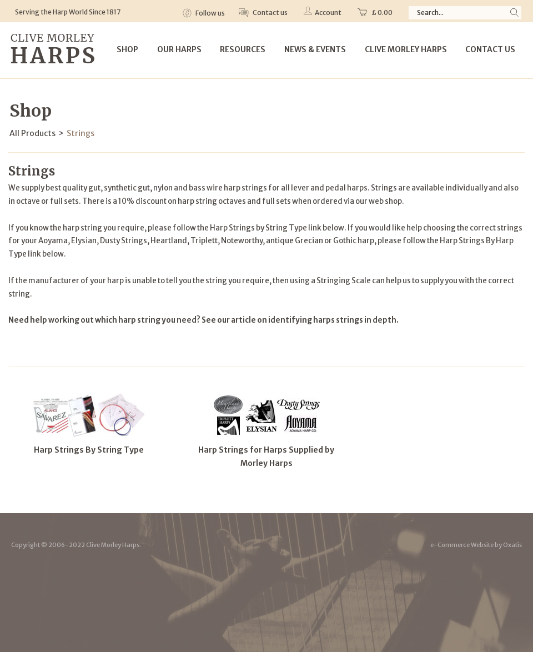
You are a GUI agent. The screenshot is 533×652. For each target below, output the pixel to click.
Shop (127, 49)
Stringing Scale (343, 280)
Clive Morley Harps (406, 49)
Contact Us (490, 49)
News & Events (315, 49)
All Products (32, 133)
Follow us (209, 13)
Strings (80, 133)
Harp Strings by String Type (258, 228)
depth (384, 320)
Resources (242, 49)
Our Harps (179, 49)
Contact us (270, 12)
